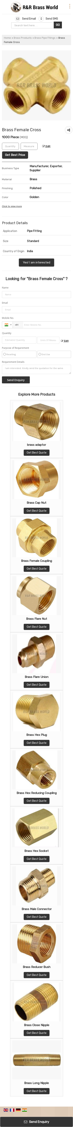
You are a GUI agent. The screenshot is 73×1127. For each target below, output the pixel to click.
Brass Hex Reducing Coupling (37, 793)
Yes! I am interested (36, 262)
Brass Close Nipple (36, 1025)
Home (7, 37)
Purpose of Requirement (15, 348)
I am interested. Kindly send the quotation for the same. (36, 369)
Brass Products (23, 37)
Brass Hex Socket (36, 851)
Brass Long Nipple (36, 1083)
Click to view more (12, 206)
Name (5, 287)
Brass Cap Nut (36, 502)
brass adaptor (36, 445)
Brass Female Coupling (36, 561)
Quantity (6, 333)
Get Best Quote (37, 452)
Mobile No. (8, 318)
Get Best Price (15, 155)
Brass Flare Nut (36, 619)
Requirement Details (13, 362)
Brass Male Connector (37, 909)
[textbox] (29, 146)
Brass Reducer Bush (36, 967)
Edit (46, 146)
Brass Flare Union (36, 677)
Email (5, 302)
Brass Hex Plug (36, 735)
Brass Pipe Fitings (44, 37)
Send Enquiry (36, 1122)
